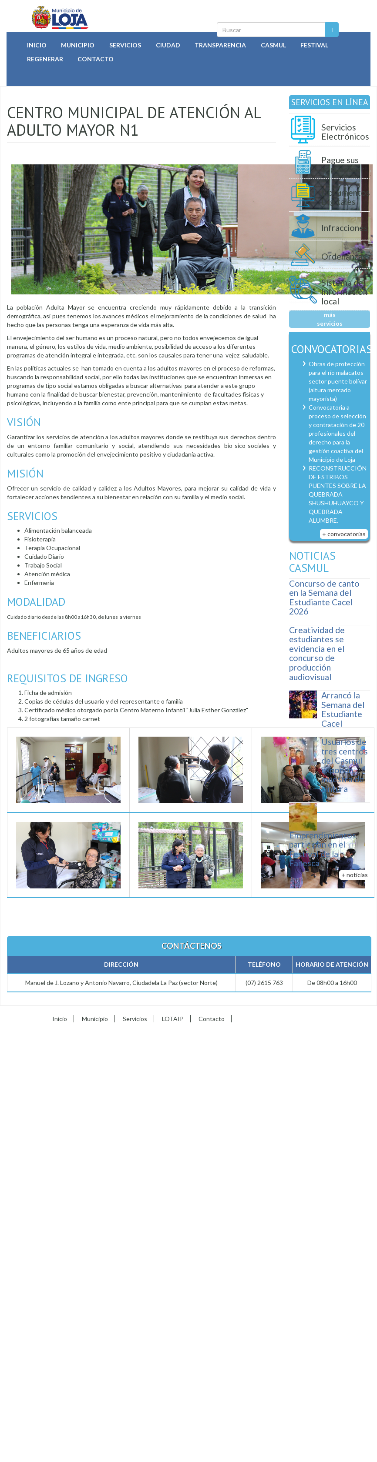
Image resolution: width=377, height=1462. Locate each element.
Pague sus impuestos (340, 164)
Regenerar (45, 59)
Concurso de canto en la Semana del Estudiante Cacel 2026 (324, 597)
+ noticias (354, 874)
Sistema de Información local (344, 291)
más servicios (330, 319)
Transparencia (220, 45)
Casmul (273, 45)
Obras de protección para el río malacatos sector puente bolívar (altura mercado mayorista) (338, 381)
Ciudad (168, 45)
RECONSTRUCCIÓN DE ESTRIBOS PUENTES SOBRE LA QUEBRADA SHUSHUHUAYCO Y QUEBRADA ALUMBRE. (338, 494)
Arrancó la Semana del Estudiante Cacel (342, 709)
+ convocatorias (344, 533)
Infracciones (344, 228)
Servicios (125, 45)
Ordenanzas (344, 256)
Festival (314, 45)
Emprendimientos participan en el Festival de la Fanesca (322, 849)
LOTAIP (173, 1018)
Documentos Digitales (345, 197)
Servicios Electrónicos (345, 132)
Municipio (77, 45)
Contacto (95, 59)
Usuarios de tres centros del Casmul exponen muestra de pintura (344, 765)
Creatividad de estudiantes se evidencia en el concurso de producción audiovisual (317, 653)
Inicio (37, 45)
